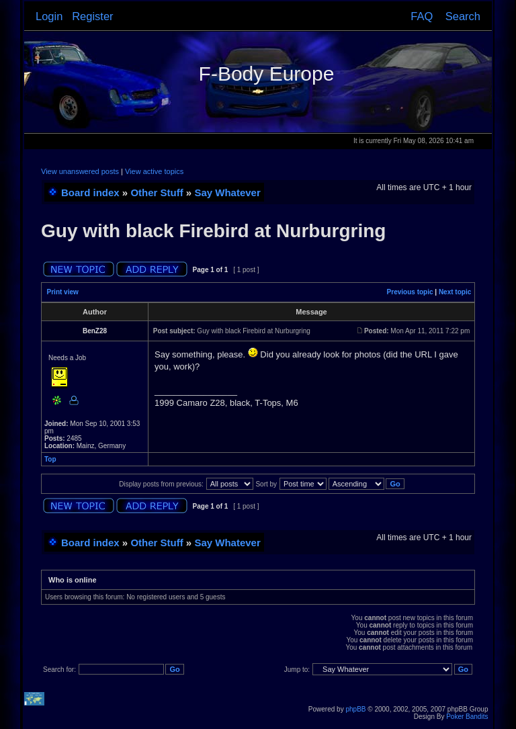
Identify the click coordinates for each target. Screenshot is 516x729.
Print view (63, 292)
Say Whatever (227, 192)
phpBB (355, 709)
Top (50, 459)
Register (92, 16)
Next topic (455, 292)
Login (49, 16)
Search (462, 16)
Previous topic (410, 292)
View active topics (154, 171)
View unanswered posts (80, 171)
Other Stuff (156, 192)
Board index (90, 192)
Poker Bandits (467, 716)
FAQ (422, 16)
